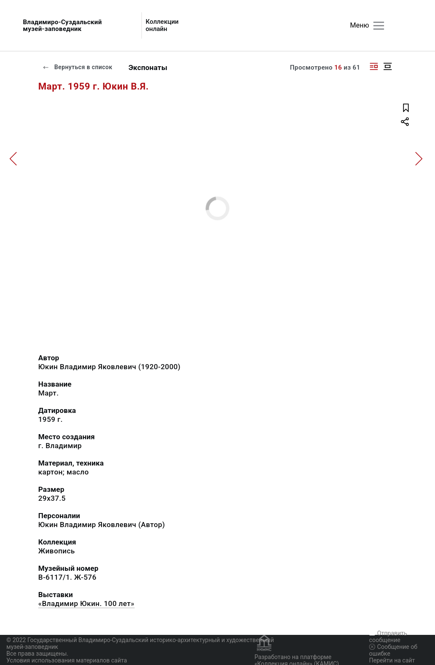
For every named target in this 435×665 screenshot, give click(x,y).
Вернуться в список (77, 67)
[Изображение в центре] (387, 66)
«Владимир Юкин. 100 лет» (86, 603)
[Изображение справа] (374, 66)
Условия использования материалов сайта (66, 660)
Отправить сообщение (388, 636)
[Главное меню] (378, 25)
